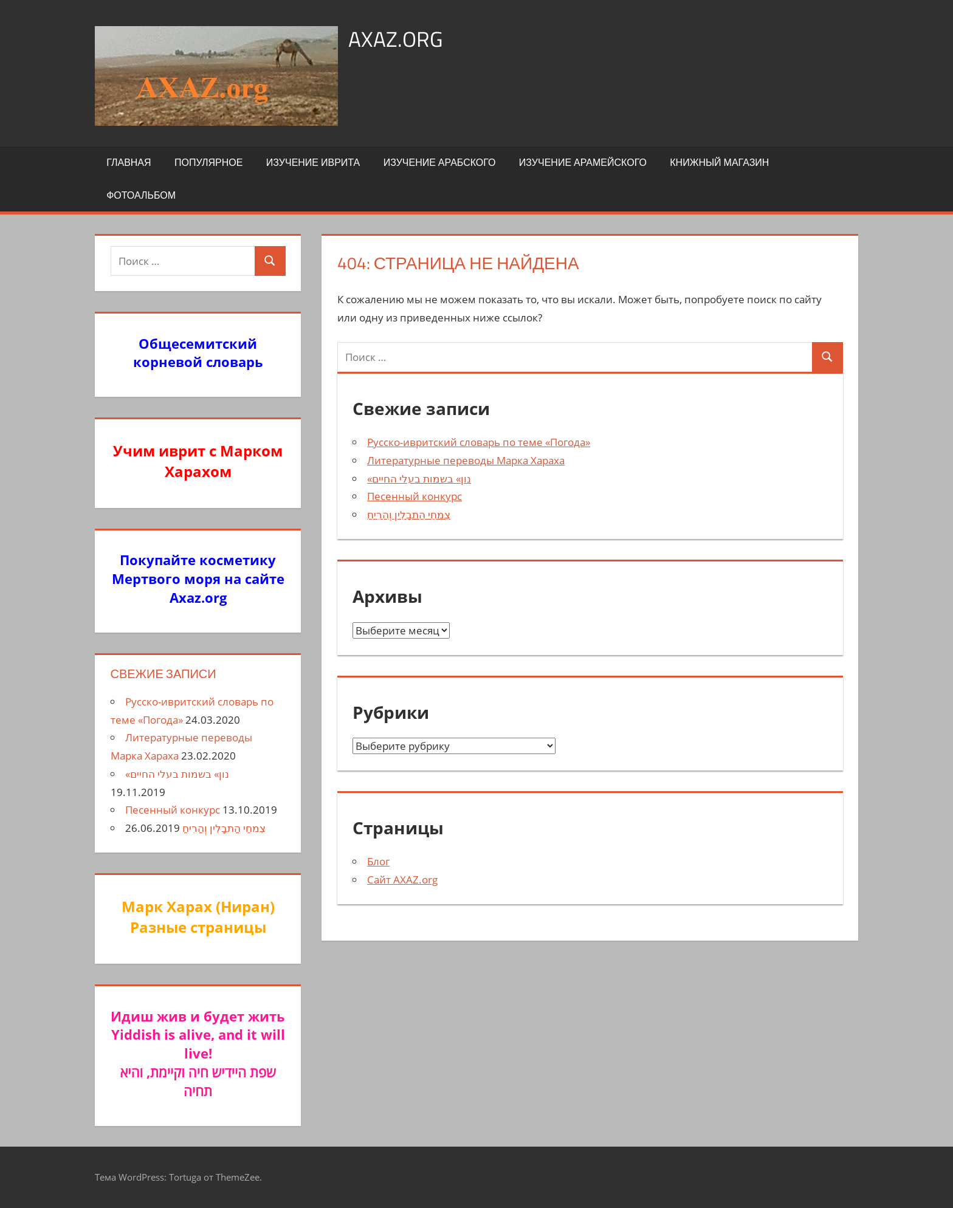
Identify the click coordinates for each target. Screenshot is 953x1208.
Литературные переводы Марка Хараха (466, 460)
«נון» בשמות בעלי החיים (419, 479)
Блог (378, 861)
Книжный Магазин (719, 162)
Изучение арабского (440, 162)
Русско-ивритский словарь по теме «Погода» (478, 442)
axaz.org (396, 38)
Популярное (208, 162)
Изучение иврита (313, 162)
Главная (128, 162)
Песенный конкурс (414, 496)
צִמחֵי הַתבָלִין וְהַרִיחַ (408, 514)
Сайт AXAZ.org (402, 880)
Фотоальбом (141, 195)
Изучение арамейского (583, 162)
